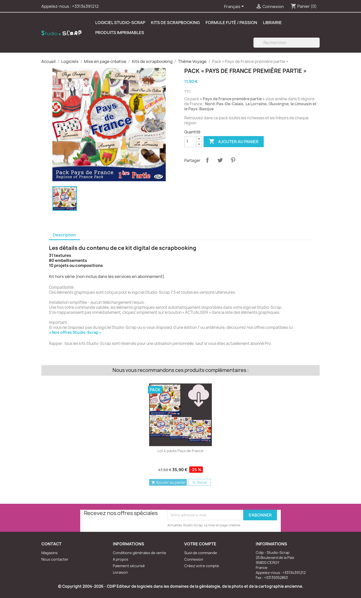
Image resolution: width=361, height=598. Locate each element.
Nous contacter (54, 559)
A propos (120, 559)
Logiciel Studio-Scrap (120, 22)
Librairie (272, 22)
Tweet (220, 160)
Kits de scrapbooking (175, 22)
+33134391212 (85, 6)
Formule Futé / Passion (231, 22)
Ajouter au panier (233, 141)
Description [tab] (64, 235)
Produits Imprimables (119, 32)
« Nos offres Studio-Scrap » (75, 332)
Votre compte (200, 544)
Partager (207, 160)
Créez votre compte (201, 565)
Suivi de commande (200, 552)
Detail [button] (199, 482)
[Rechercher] (286, 43)
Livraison (120, 572)
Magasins (49, 552)
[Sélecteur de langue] (235, 7)
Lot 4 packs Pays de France (180, 450)
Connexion (193, 559)
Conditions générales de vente (139, 552)
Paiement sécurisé (129, 565)
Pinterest (233, 160)
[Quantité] (190, 141)
